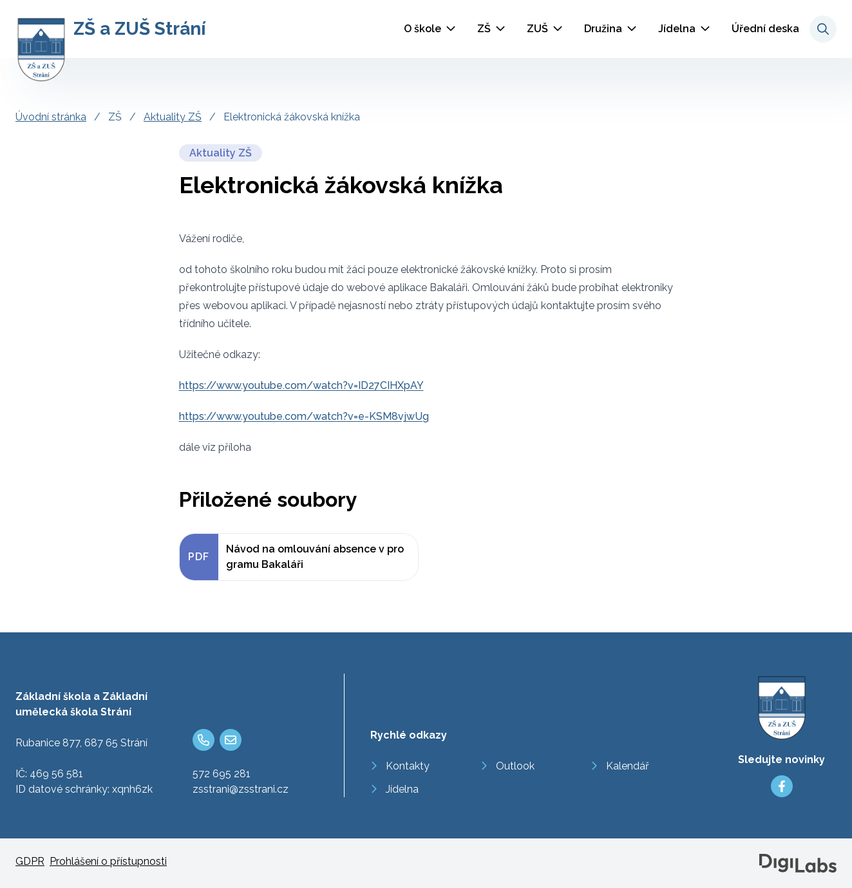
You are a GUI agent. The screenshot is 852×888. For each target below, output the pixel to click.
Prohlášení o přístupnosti (108, 861)
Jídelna (677, 29)
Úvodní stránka (50, 117)
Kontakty (408, 766)
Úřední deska (765, 29)
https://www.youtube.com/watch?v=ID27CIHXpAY (301, 385)
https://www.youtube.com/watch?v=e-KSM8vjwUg (304, 416)
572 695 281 (222, 774)
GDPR (29, 861)
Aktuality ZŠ (173, 117)
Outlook (515, 766)
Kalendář (627, 766)
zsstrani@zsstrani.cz (241, 789)
